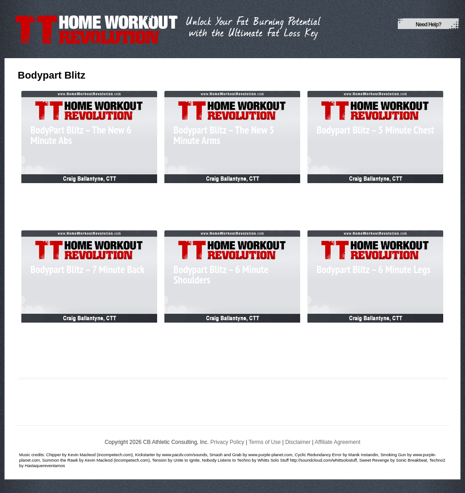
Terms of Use (264, 442)
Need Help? (428, 24)
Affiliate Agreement (338, 442)
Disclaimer (298, 442)
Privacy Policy (227, 442)
